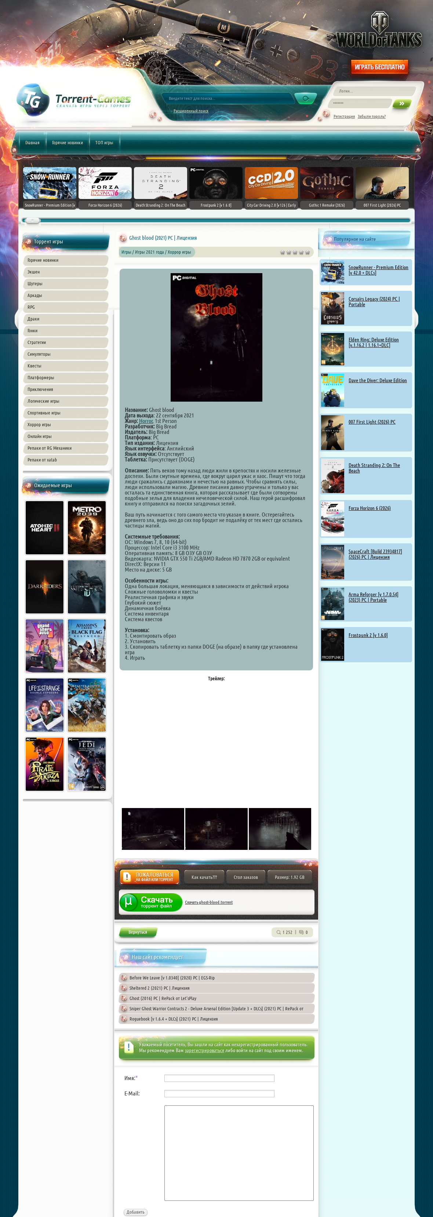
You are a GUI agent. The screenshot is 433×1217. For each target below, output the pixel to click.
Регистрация (344, 116)
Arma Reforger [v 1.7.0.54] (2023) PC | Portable (374, 597)
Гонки (32, 330)
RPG (31, 306)
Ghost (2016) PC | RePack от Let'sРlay (163, 998)
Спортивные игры (44, 412)
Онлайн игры (40, 436)
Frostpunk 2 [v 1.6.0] (368, 635)
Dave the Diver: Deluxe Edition (378, 380)
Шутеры (35, 283)
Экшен (34, 271)
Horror (146, 420)
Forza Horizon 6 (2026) (370, 508)
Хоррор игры (39, 424)
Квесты (34, 365)
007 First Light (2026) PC (372, 422)
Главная (32, 142)
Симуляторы (39, 353)
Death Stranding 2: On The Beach (374, 468)
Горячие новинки (67, 142)
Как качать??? (204, 877)
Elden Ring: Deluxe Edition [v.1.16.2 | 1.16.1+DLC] (374, 342)
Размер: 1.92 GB (290, 877)
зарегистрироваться (204, 1050)
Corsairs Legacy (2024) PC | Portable (374, 301)
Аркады (35, 295)
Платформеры (41, 377)
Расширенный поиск (191, 111)
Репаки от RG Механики (50, 447)
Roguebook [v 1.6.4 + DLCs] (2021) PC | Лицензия (174, 1018)
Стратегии (37, 342)
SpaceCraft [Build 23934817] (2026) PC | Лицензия (375, 554)
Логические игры (43, 400)
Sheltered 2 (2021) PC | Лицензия (160, 987)
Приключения (40, 389)
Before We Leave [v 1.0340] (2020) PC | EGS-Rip (172, 977)
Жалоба (149, 879)
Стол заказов (246, 877)
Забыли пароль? (372, 116)
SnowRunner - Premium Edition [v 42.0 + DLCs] (378, 270)
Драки (33, 318)
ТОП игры (104, 142)
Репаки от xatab (42, 459)
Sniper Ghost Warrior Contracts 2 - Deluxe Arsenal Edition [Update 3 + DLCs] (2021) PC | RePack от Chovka (211, 1010)
